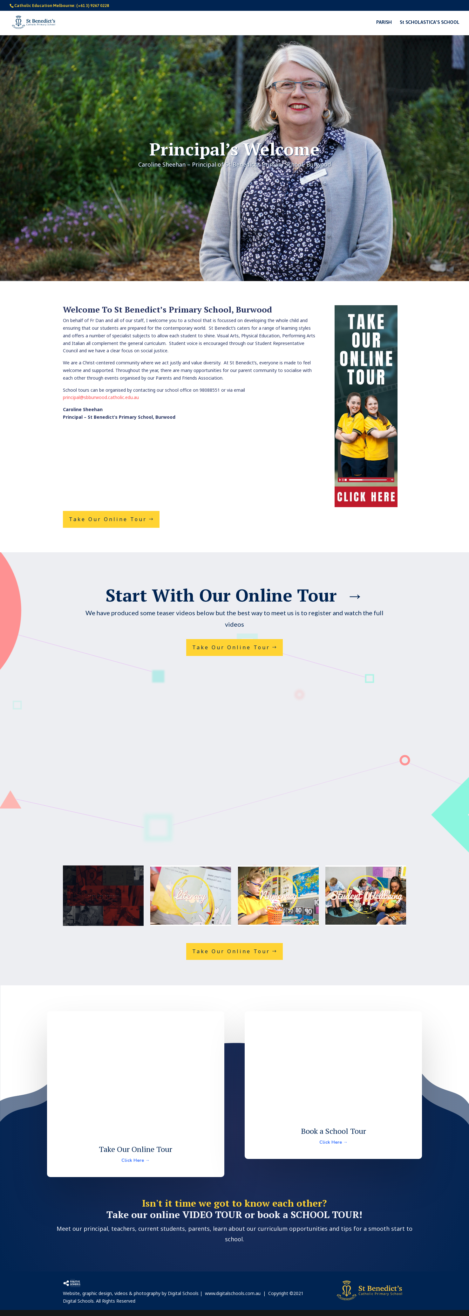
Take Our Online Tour (108, 519)
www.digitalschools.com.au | (236, 1293)
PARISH (384, 22)
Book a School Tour (333, 1131)
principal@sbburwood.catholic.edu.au (101, 397)
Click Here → (135, 1160)
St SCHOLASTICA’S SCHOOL (429, 22)
